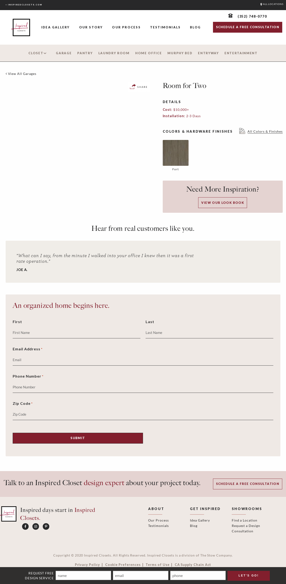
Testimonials (165, 27)
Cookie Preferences (123, 564)
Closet (35, 53)
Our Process (126, 27)
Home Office (148, 53)
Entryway (208, 53)
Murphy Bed (179, 53)
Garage (64, 53)
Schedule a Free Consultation (247, 484)
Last (150, 321)
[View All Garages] (21, 74)
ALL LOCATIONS (271, 4)
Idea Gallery (55, 27)
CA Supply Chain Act (193, 564)
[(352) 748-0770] (247, 16)
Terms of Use (157, 564)
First (17, 321)
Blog (195, 27)
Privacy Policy (87, 564)
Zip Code (23, 403)
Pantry (85, 53)
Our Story (91, 27)
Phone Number (28, 376)
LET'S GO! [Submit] (249, 575)
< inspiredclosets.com (23, 5)
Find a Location (244, 520)
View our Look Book (222, 203)
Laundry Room (114, 53)
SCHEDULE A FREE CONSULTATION (247, 27)
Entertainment (241, 53)
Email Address (28, 349)
